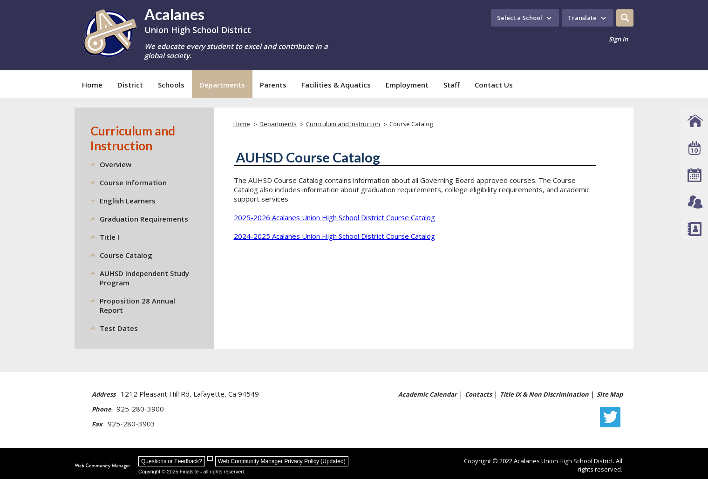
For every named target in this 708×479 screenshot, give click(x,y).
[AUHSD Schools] (694, 121)
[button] (624, 18)
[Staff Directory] (694, 229)
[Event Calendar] (694, 148)
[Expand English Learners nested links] (95, 200)
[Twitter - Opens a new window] (612, 417)
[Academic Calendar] (694, 175)
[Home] (92, 84)
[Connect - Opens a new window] (694, 202)
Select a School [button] (519, 17)
